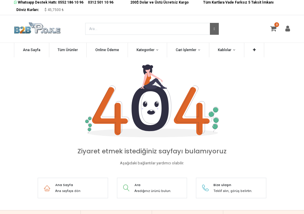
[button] (254, 50)
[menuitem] (31, 50)
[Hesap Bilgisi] (287, 30)
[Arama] (214, 29)
